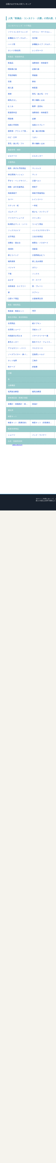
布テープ (11, 367)
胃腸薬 (34, 75)
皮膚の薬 (35, 69)
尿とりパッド (13, 255)
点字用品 (11, 237)
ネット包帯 (12, 361)
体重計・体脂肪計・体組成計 (19, 404)
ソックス (35, 274)
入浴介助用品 (37, 237)
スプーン (35, 292)
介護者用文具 (37, 299)
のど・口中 (12, 137)
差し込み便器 (37, 261)
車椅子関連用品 (38, 193)
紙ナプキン (36, 323)
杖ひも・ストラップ (40, 212)
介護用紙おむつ (38, 255)
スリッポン (36, 218)
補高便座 (11, 261)
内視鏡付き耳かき (15, 336)
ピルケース (12, 156)
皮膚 (34, 119)
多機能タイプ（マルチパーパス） (19, 38)
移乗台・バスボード (40, 243)
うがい (34, 137)
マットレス (36, 168)
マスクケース (37, 348)
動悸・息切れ (37, 106)
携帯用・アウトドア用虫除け (19, 131)
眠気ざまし (12, 100)
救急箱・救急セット (16, 311)
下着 (9, 274)
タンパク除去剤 (14, 50)
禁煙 (9, 94)
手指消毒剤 (12, 75)
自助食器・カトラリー (17, 286)
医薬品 (10, 63)
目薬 (9, 81)
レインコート (37, 199)
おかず (10, 280)
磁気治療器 (36, 392)
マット (34, 175)
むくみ (10, 106)
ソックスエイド (14, 230)
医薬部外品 (12, 112)
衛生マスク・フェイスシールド (43, 342)
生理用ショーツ (14, 330)
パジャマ (11, 268)
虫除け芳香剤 (13, 125)
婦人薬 (10, 88)
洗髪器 (34, 249)
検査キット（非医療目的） (43, 423)
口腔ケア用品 (13, 299)
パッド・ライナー (39, 435)
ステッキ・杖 (13, 206)
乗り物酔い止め (38, 100)
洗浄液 (34, 38)
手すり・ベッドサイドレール (19, 181)
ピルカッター (37, 156)
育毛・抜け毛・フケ (40, 94)
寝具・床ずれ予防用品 (17, 168)
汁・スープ (36, 280)
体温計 (34, 404)
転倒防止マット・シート (18, 224)
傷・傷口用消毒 (38, 131)
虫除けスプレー (38, 125)
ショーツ (11, 435)
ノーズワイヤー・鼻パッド (18, 354)
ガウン (34, 268)
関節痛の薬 (12, 69)
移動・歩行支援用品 (16, 187)
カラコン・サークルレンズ (43, 32)
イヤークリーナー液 (40, 336)
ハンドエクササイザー (41, 230)
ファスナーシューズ (16, 218)
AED (34, 311)
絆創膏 (34, 367)
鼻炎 (34, 81)
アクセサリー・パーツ (17, 348)
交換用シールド (38, 354)
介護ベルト (36, 181)
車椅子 (34, 187)
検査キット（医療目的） (18, 423)
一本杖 (34, 206)
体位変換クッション (16, 175)
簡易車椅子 (12, 193)
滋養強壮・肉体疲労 (40, 63)
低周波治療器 (13, 392)
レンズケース (37, 50)
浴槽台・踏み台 (14, 243)
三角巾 (34, 361)
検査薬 (34, 88)
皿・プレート (37, 286)
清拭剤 (10, 249)
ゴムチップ (12, 212)
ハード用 (11, 44)
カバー (10, 199)
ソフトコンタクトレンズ (18, 32)
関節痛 (10, 119)
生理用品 (11, 323)
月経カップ (36, 330)
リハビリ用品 (37, 224)
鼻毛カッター (13, 342)
